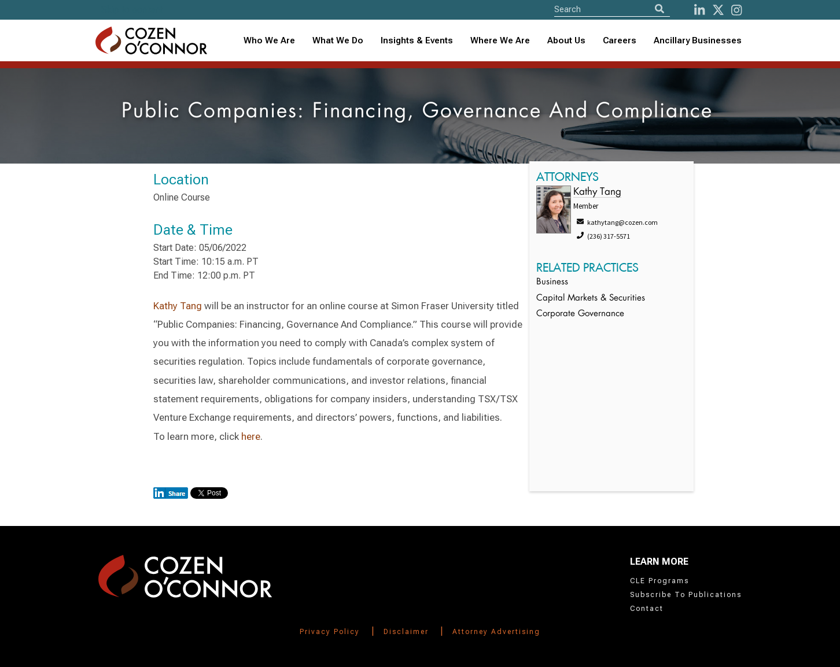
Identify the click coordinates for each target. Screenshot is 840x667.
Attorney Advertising (496, 632)
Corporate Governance (580, 314)
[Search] (659, 9)
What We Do (337, 40)
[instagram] (736, 10)
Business (552, 282)
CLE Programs (659, 581)
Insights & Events (417, 40)
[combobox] (417, 40)
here (250, 436)
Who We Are (269, 40)
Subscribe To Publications (686, 595)
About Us (566, 40)
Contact (647, 609)
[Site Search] (612, 9)
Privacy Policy (330, 632)
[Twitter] (718, 10)
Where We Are (500, 40)
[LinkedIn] (699, 10)
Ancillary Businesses (698, 40)
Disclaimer (406, 632)
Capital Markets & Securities (590, 298)
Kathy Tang (177, 306)
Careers (619, 40)
